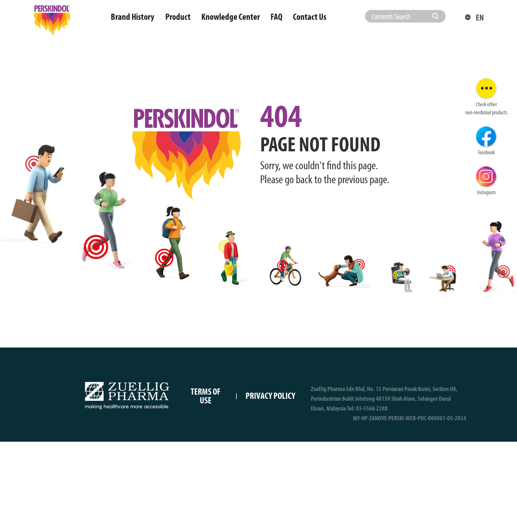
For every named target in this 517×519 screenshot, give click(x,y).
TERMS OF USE (206, 396)
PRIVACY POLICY (270, 395)
